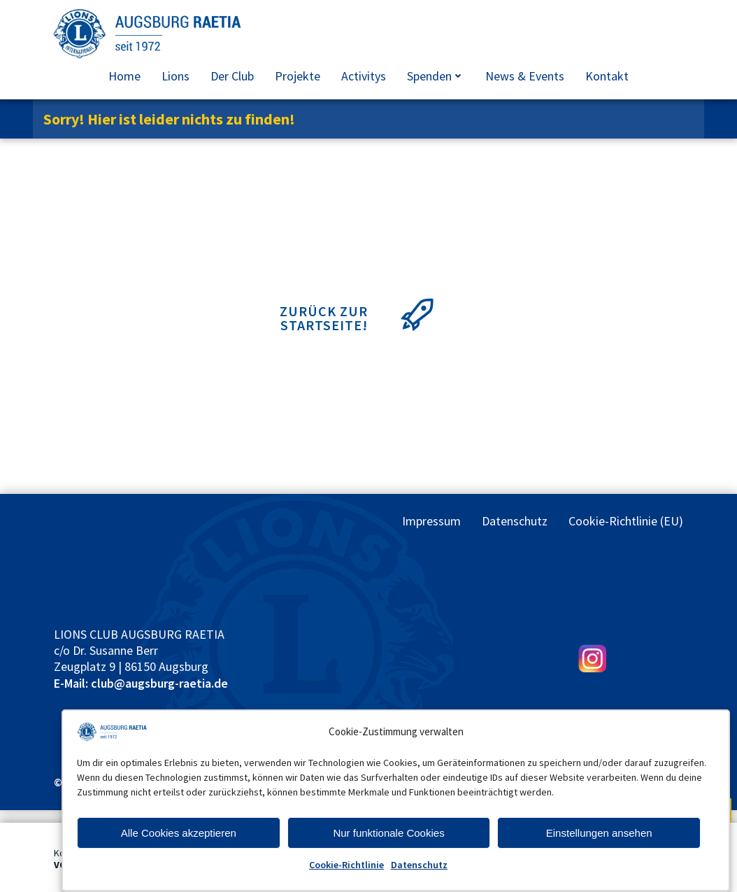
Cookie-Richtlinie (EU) (625, 521)
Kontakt (607, 76)
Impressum (431, 521)
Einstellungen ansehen (599, 833)
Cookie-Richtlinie (346, 864)
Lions (175, 76)
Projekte (297, 76)
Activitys (363, 76)
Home (124, 76)
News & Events (524, 76)
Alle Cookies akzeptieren (178, 833)
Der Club (232, 76)
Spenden (435, 76)
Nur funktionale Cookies (388, 833)
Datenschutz (419, 864)
